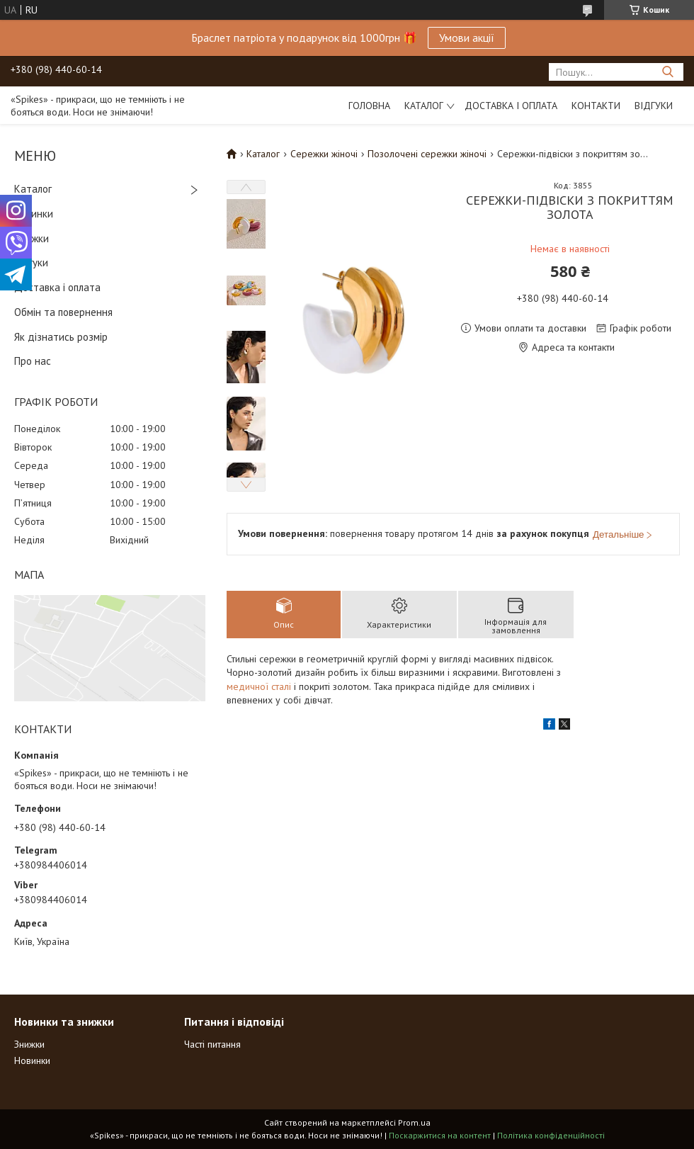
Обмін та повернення (63, 312)
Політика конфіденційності (551, 1135)
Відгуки (654, 105)
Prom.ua (414, 1122)
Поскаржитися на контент (440, 1135)
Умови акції (466, 37)
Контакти (595, 105)
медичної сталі (259, 686)
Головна (369, 105)
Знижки (31, 238)
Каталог (423, 105)
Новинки (33, 213)
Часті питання (212, 1044)
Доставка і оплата (511, 105)
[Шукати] (667, 72)
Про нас (32, 361)
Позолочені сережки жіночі (427, 154)
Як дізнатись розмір (61, 337)
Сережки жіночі (324, 154)
